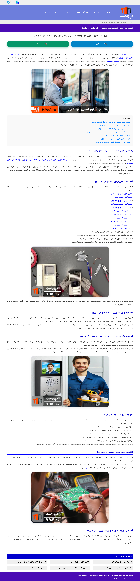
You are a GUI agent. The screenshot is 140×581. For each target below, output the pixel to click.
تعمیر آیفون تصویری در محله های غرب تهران (114, 129)
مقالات (68, 12)
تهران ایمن (107, 12)
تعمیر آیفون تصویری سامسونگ (120, 221)
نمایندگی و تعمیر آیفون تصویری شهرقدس (74, 568)
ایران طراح (115, 578)
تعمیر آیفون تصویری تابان (80, 562)
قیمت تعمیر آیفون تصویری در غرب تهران (116, 139)
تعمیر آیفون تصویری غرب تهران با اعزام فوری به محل (111, 122)
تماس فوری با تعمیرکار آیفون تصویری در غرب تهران (112, 142)
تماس (88, 468)
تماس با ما (47, 12)
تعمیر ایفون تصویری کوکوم (122, 228)
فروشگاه (58, 12)
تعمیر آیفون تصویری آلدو (123, 214)
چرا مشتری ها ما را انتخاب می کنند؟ (118, 135)
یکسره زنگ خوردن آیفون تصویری (58, 160)
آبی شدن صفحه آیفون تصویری (34, 160)
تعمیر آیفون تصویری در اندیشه (121, 562)
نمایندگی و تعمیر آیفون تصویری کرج (34, 568)
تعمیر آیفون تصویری (82, 12)
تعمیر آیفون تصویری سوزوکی (122, 225)
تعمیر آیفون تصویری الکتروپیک (121, 201)
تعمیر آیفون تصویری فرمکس (122, 211)
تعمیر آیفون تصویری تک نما (122, 218)
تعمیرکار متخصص (112, 61)
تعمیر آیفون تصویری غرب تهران (110, 22)
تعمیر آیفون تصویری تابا (123, 197)
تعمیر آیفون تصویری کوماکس (121, 194)
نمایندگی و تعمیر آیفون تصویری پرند (119, 568)
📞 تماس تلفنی (101, 44)
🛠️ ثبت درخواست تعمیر (38, 44)
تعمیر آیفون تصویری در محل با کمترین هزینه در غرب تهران (109, 132)
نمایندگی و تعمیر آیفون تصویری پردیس (32, 562)
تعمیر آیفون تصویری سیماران (121, 204)
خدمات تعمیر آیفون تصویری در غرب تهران (115, 125)
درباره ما (96, 12)
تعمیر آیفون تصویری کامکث (122, 208)
